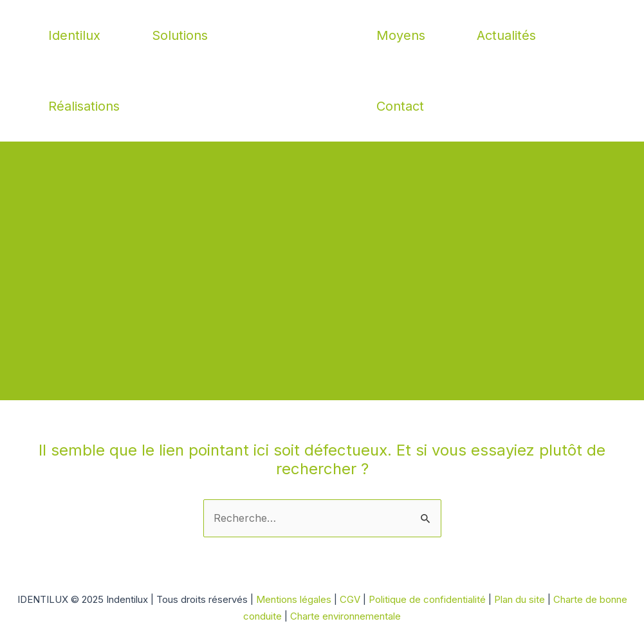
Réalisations (84, 106)
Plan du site (520, 599)
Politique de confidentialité (428, 599)
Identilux (74, 35)
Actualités (506, 35)
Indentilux (322, 71)
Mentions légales (293, 599)
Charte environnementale (345, 616)
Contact (400, 106)
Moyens (400, 35)
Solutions (180, 35)
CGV (350, 599)
